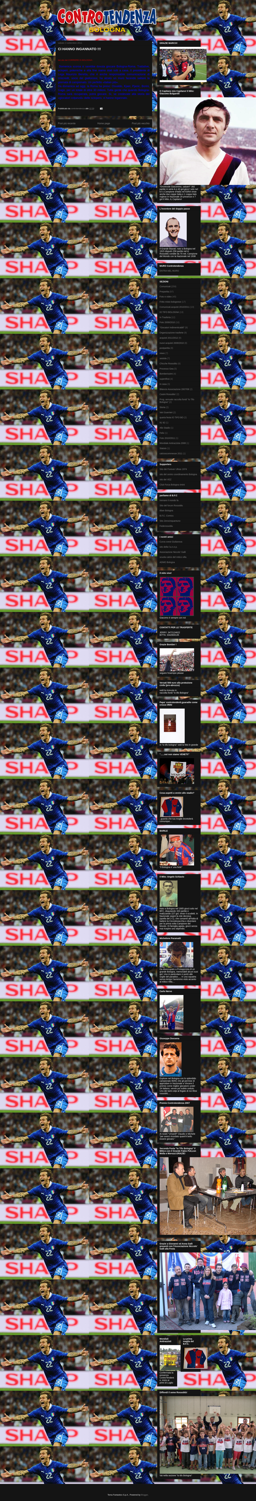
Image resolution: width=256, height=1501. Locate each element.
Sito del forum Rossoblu (171, 505)
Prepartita (164, 291)
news (162, 353)
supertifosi (165, 379)
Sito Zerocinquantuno (170, 521)
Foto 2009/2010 (167, 322)
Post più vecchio (141, 123)
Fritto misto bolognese (170, 302)
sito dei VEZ (165, 479)
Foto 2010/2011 (167, 438)
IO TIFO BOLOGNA (169, 312)
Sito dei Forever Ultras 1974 (173, 469)
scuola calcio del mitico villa (173, 557)
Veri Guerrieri (166, 412)
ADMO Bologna (167, 562)
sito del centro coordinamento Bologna (178, 474)
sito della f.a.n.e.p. (168, 547)
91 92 (162, 422)
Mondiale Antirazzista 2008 (173, 443)
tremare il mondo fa (169, 500)
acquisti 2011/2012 (169, 338)
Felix (162, 433)
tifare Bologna (166, 510)
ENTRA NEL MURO (169, 271)
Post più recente (67, 123)
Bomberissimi (166, 373)
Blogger (144, 1495)
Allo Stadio (165, 428)
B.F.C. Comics (167, 515)
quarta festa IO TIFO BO (171, 417)
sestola (163, 358)
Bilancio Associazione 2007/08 (174, 389)
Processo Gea (167, 368)
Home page (103, 123)
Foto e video (166, 296)
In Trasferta (165, 317)
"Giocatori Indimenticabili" (172, 327)
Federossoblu (166, 526)
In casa (163, 384)
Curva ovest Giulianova (171, 541)
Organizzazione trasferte (172, 332)
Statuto (163, 448)
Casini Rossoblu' (168, 394)
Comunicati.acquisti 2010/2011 (175, 307)
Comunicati (165, 286)
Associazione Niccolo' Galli (173, 552)
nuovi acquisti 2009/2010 (172, 343)
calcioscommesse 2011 (171, 453)
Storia (162, 407)
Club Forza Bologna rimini (172, 484)
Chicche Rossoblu (168, 363)
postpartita (165, 348)
